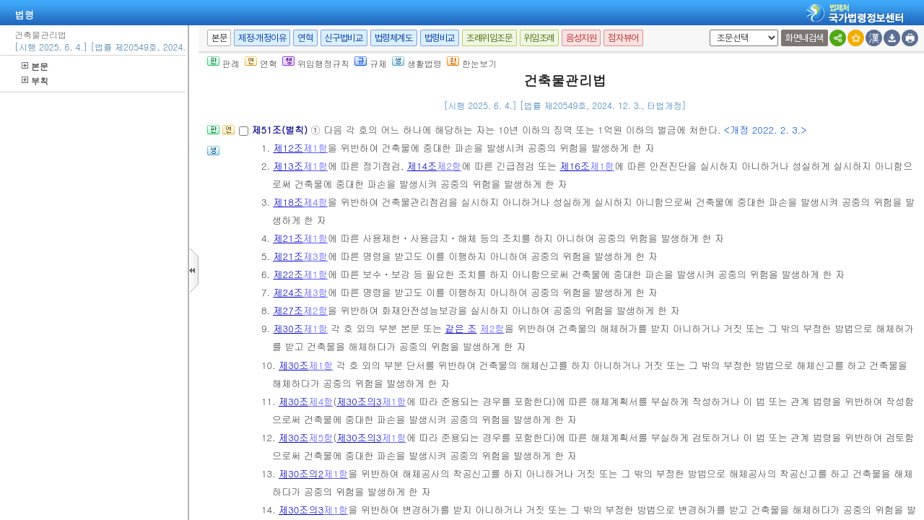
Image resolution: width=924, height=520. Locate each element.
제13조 (288, 166)
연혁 (305, 37)
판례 (223, 63)
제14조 (422, 166)
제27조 (288, 310)
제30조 (288, 328)
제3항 (315, 256)
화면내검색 (804, 37)
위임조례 (539, 37)
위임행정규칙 (315, 63)
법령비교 (439, 37)
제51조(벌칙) (280, 129)
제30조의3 (358, 401)
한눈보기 (472, 63)
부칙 (35, 80)
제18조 (288, 202)
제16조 (575, 166)
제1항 (315, 148)
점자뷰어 (623, 37)
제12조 (288, 148)
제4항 (315, 202)
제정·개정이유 (262, 37)
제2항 (449, 166)
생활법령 (417, 63)
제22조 (288, 274)
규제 (370, 63)
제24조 (288, 292)
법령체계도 (394, 37)
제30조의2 (301, 473)
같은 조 (460, 328)
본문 (35, 66)
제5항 (320, 437)
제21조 (288, 238)
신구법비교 (344, 37)
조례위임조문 (489, 37)
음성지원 (581, 37)
